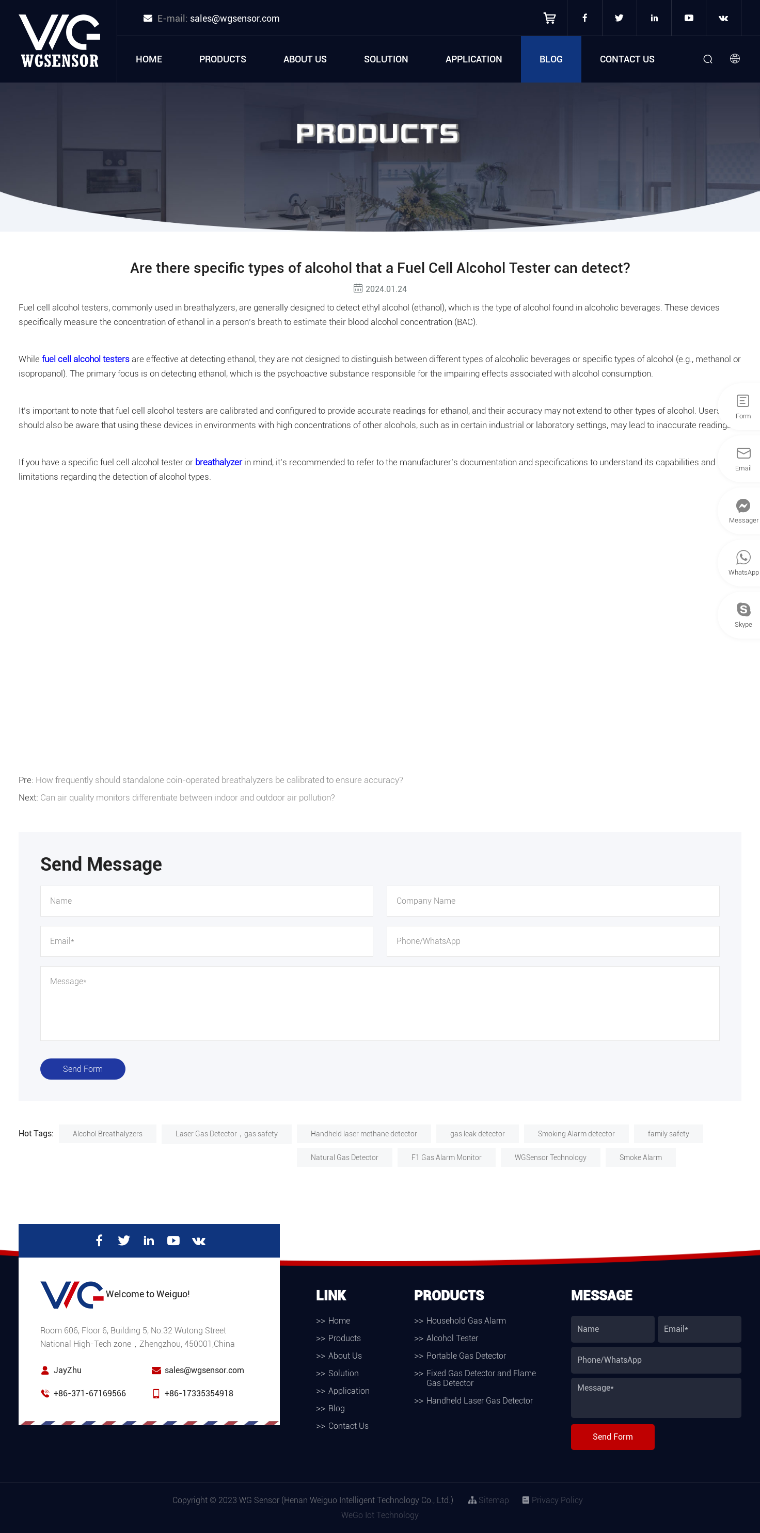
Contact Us (627, 59)
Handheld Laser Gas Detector (479, 1401)
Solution (386, 59)
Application (474, 59)
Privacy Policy (552, 1500)
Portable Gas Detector (466, 1356)
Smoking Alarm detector (576, 1134)
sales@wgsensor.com (235, 18)
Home (149, 59)
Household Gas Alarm (466, 1321)
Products (222, 59)
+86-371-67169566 (90, 1393)
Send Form (83, 1069)
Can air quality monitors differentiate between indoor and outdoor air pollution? (187, 797)
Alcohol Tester (452, 1338)
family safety (668, 1134)
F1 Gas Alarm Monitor (446, 1157)
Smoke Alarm (641, 1157)
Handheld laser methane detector (364, 1134)
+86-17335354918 (199, 1393)
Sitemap (488, 1500)
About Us (305, 59)
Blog (551, 59)
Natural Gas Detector (344, 1157)
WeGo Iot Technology (380, 1515)
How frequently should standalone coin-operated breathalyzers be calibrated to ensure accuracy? (219, 780)
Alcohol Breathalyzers (107, 1134)
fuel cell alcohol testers (86, 359)
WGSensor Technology (551, 1157)
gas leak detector (477, 1134)
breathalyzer (218, 462)
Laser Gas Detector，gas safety (227, 1134)
